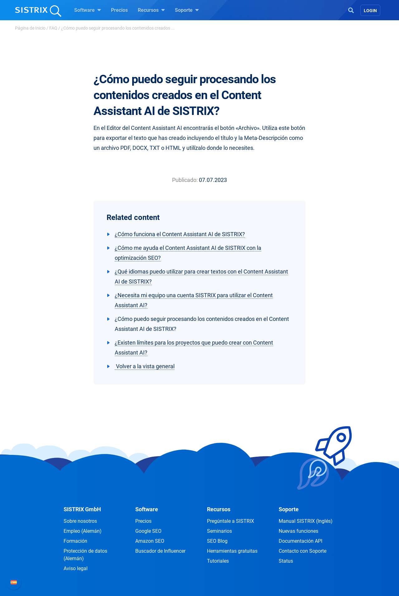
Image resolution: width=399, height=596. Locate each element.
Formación (75, 541)
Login (370, 10)
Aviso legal (76, 568)
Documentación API (300, 541)
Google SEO (148, 531)
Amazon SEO (149, 541)
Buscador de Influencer (160, 551)
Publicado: (185, 180)
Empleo (83, 531)
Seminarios (219, 531)
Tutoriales (218, 561)
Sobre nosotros (80, 521)
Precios (119, 10)
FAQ (53, 28)
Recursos (151, 10)
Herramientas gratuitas (232, 551)
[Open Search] (351, 9)
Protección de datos (85, 554)
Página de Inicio (30, 28)
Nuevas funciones (298, 531)
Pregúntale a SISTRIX (230, 521)
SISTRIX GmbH (82, 509)
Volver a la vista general (145, 366)
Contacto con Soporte (302, 551)
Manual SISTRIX (306, 521)
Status (286, 561)
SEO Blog (217, 541)
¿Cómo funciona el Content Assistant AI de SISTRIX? (180, 234)
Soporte (187, 10)
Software (87, 10)
